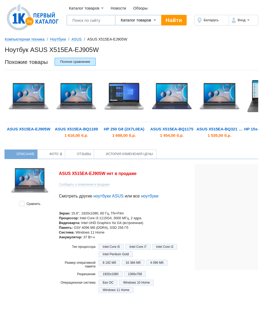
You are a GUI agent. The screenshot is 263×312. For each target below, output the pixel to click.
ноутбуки (150, 196)
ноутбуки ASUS (108, 196)
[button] (243, 20)
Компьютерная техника (25, 39)
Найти (174, 20)
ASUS (77, 39)
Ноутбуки (58, 39)
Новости (118, 8)
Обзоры (140, 8)
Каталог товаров (86, 8)
